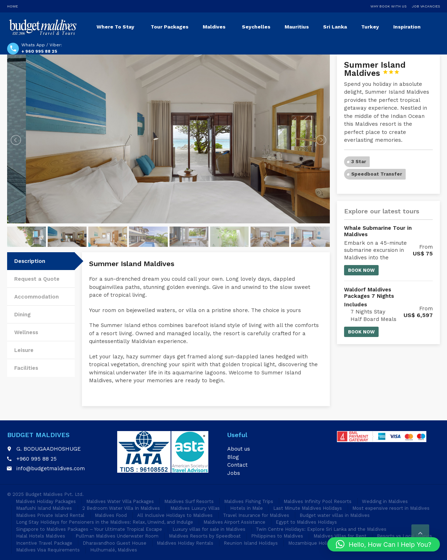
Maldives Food (111, 515)
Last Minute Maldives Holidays (307, 508)
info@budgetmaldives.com (50, 468)
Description (29, 261)
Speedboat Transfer (376, 174)
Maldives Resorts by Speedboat (205, 536)
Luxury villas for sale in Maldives (208, 529)
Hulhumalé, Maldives (113, 550)
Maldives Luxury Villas (195, 508)
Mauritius (297, 27)
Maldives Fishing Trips (248, 501)
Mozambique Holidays (313, 543)
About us (238, 449)
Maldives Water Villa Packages (120, 501)
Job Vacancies (426, 6)
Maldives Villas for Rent (340, 536)
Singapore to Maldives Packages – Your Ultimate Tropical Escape (89, 529)
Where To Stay (115, 27)
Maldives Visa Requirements (48, 550)
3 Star (358, 161)
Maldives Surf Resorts (189, 501)
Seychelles (256, 27)
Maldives (214, 27)
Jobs (233, 473)
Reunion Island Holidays (251, 543)
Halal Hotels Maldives (40, 536)
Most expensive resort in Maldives (391, 508)
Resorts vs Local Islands (404, 536)
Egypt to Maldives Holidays (306, 522)
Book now (361, 270)
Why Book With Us (388, 6)
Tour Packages (169, 27)
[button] (383, 544)
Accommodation (36, 297)
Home (12, 6)
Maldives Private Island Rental (50, 515)
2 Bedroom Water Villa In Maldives (121, 508)
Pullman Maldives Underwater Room (117, 536)
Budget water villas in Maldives (335, 515)
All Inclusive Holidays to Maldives (175, 515)
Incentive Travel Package (44, 543)
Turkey (370, 27)
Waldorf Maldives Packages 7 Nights (369, 292)
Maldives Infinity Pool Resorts (318, 501)
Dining (22, 314)
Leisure (23, 350)
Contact (237, 465)
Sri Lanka (335, 27)
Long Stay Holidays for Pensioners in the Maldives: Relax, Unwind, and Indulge (104, 522)
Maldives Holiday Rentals (185, 543)
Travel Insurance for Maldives (256, 515)
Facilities (26, 368)
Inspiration (407, 27)
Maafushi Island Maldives (44, 508)
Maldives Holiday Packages (46, 501)
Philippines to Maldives (277, 536)
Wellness (26, 332)
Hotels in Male (246, 508)
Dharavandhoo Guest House (114, 543)
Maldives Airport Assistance (234, 522)
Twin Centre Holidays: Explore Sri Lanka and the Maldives (321, 529)
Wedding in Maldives (385, 501)
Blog (233, 457)
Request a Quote (36, 279)
